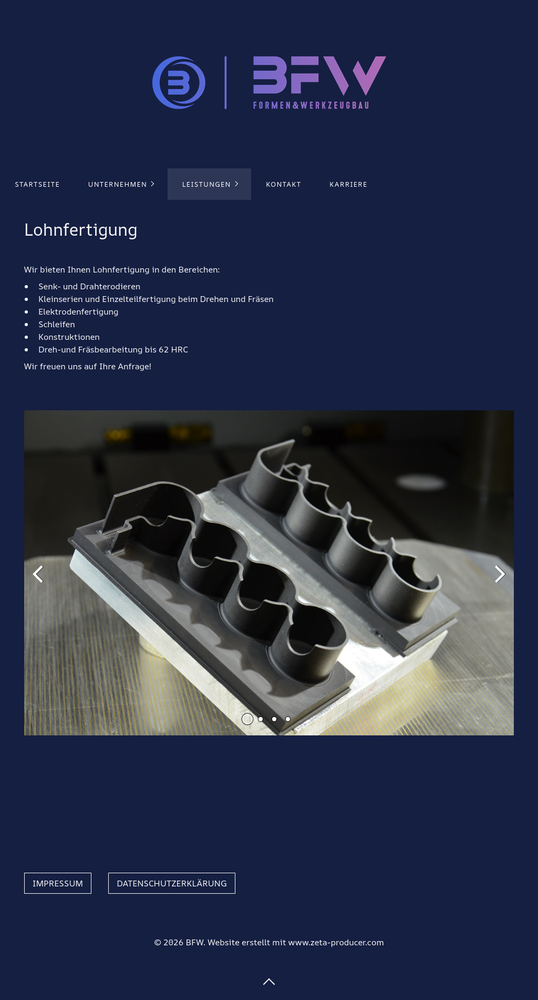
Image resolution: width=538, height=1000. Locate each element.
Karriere (348, 184)
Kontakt (283, 184)
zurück (40, 581)
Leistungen (206, 184)
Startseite (37, 184)
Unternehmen (117, 184)
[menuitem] (37, 184)
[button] (57, 883)
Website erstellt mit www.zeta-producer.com (296, 942)
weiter (498, 581)
